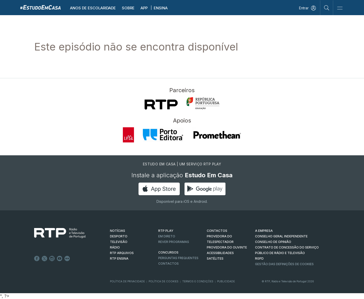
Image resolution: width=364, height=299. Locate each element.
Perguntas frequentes (178, 258)
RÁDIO (115, 247)
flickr (67, 258)
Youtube (59, 258)
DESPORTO (118, 236)
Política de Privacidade (127, 281)
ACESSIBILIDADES (220, 253)
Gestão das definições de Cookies (284, 264)
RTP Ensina (119, 258)
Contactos (168, 263)
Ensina (161, 8)
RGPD (259, 258)
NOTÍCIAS (117, 231)
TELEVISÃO (118, 242)
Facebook (37, 258)
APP (144, 8)
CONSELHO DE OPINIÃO (273, 242)
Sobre (128, 8)
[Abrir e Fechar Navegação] (339, 8)
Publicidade (226, 281)
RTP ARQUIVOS (122, 253)
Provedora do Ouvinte (227, 247)
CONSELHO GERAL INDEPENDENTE (281, 236)
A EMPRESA (264, 231)
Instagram (52, 258)
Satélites (215, 258)
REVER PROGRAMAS (173, 242)
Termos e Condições (197, 281)
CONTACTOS (217, 231)
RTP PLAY (165, 231)
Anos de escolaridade (93, 8)
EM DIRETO (166, 236)
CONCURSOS (168, 252)
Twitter (44, 258)
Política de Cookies (163, 281)
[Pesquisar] (326, 7)
